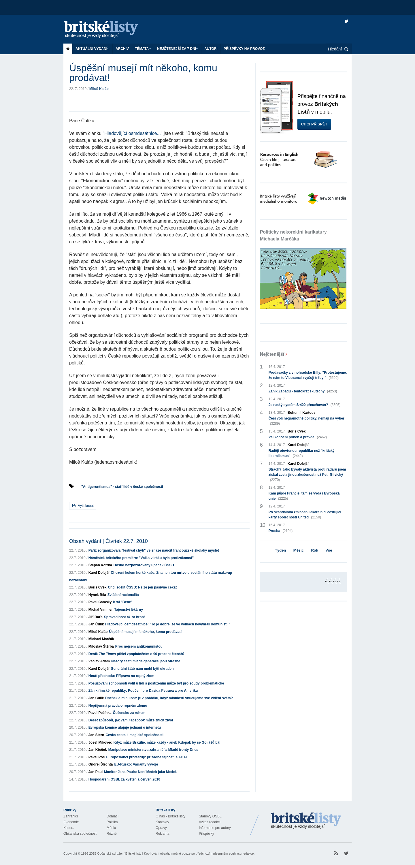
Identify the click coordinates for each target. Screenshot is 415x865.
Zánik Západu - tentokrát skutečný (303, 391)
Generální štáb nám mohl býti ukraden (142, 669)
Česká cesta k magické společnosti (134, 735)
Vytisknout (83, 505)
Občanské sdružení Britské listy (119, 853)
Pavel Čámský (100, 602)
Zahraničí (70, 816)
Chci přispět (314, 124)
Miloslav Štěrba (101, 646)
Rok (314, 550)
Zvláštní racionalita (123, 595)
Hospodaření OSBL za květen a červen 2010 (124, 779)
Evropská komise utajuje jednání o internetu (124, 727)
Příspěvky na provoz (244, 49)
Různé (112, 834)
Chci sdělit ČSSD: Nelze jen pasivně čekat (142, 587)
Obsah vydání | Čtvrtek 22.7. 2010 (108, 541)
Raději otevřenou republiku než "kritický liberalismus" (302, 453)
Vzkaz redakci (209, 822)
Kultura (68, 828)
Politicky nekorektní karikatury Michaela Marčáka (293, 235)
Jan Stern (96, 735)
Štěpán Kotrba (100, 565)
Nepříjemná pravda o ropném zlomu (117, 706)
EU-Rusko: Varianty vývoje (136, 764)
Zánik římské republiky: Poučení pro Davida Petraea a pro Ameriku (143, 691)
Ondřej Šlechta (100, 764)
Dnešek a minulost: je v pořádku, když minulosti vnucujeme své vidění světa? (169, 698)
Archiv (122, 49)
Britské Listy (306, 821)
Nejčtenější (272, 354)
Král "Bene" (122, 602)
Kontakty (162, 822)
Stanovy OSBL (210, 816)
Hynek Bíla (97, 595)
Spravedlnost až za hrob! (124, 617)
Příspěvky (206, 834)
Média (111, 828)
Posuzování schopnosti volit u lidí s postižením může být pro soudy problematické (156, 683)
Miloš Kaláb (99, 89)
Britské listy (106, 29)
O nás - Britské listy (170, 816)
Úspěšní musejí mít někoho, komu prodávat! (145, 632)
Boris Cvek (97, 587)
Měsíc (298, 550)
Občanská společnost (80, 834)
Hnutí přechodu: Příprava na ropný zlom (121, 676)
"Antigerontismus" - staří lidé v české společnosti (122, 487)
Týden (280, 550)
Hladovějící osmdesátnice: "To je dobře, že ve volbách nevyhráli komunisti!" (167, 624)
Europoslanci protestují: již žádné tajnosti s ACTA (147, 757)
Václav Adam (99, 661)
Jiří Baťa (95, 617)
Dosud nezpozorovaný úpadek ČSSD (144, 565)
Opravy (161, 828)
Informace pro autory (215, 828)
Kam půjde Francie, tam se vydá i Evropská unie (304, 496)
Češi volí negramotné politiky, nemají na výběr (306, 421)
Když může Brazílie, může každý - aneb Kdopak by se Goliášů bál (167, 742)
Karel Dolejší (99, 573)
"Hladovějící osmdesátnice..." (133, 133)
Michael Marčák (101, 639)
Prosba (281, 530)
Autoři (211, 49)
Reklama (162, 834)
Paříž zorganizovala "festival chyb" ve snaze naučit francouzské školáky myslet (153, 550)
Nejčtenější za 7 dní (177, 49)
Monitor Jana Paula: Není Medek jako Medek (140, 772)
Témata (143, 49)
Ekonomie (71, 822)
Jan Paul (95, 772)
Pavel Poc (96, 757)
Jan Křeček (97, 750)
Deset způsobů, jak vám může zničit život (130, 720)
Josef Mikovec (100, 742)
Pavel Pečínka (100, 713)
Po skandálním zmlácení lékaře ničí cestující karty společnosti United (305, 515)
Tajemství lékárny (128, 610)
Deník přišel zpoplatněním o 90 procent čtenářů (136, 654)
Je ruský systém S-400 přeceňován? (305, 404)
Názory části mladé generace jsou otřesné (145, 661)
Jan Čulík (96, 624)
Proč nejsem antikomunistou (139, 646)
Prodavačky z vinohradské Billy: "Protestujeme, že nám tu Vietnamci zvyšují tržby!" (308, 375)
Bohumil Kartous (302, 413)
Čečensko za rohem (129, 713)
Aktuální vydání (93, 49)
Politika (112, 822)
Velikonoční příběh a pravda (298, 437)
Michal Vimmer (100, 610)
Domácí (112, 816)
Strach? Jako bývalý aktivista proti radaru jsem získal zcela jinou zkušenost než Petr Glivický (307, 474)
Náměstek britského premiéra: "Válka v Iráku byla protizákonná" (141, 558)
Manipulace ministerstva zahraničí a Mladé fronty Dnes (153, 750)
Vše (328, 550)
